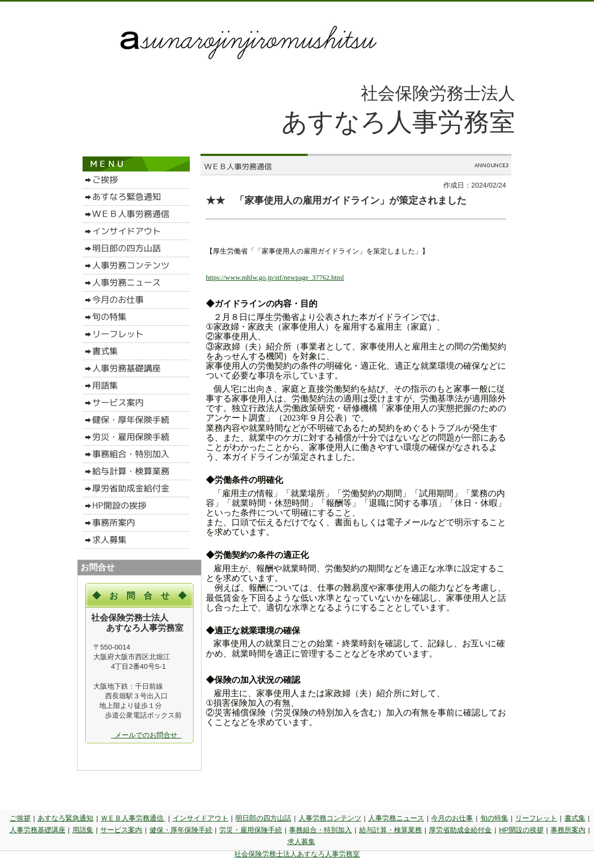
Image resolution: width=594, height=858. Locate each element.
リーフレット (536, 818)
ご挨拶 (20, 818)
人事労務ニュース (396, 818)
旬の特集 (494, 818)
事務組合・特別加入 (320, 830)
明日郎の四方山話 (263, 818)
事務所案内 (568, 830)
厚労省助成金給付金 (460, 830)
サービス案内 (121, 830)
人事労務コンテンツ (330, 818)
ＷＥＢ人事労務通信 (133, 818)
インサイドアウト (200, 818)
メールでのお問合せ (146, 735)
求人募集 (301, 842)
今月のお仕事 (452, 818)
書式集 (575, 818)
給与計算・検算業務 (390, 830)
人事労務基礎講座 (37, 830)
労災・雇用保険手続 (250, 830)
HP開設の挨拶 (521, 830)
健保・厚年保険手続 (181, 830)
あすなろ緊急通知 (65, 818)
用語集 (82, 830)
